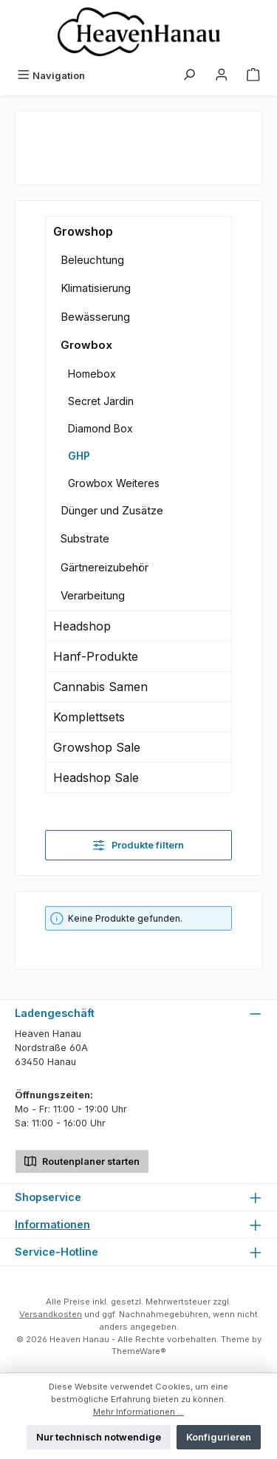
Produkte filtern (138, 845)
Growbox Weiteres (114, 483)
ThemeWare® (139, 1351)
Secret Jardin (101, 401)
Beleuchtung (92, 260)
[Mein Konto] (221, 76)
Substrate (85, 538)
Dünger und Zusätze (112, 510)
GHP (79, 455)
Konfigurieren (218, 1437)
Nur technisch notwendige (98, 1437)
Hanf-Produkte (95, 656)
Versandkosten (50, 1314)
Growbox (86, 345)
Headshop (82, 626)
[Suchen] (189, 76)
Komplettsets (89, 717)
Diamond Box (100, 428)
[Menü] (51, 76)
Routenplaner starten (82, 1160)
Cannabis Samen (100, 686)
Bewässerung (95, 317)
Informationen (52, 1224)
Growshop (83, 231)
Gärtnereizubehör (104, 567)
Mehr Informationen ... (138, 1412)
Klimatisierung (96, 288)
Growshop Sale (96, 747)
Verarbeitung (93, 595)
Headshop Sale (96, 777)
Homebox (92, 373)
